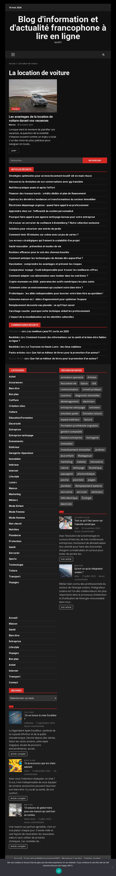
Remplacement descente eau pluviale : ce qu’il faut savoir (42, 305)
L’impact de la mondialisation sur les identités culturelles (41, 317)
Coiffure (14, 400)
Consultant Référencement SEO (42, 858)
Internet (13, 470)
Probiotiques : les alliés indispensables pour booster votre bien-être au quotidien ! (56, 293)
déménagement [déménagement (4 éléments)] (70, 401)
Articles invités (92, 858)
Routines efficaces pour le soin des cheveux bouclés (39, 252)
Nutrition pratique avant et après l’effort (32, 187)
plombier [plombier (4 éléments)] (66, 486)
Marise (12, 124)
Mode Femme (17, 511)
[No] (112, 867)
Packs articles (17, 352)
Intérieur (14, 464)
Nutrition (14, 529)
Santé (12, 547)
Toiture (13, 570)
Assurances (16, 382)
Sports (13, 558)
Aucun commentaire (84, 531)
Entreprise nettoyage (21, 435)
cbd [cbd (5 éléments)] (94, 383)
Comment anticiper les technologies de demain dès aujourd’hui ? (46, 258)
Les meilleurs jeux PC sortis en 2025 (48, 331)
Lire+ (13, 150)
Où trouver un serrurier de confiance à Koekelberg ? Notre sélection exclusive (54, 222)
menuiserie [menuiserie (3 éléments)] (96, 461)
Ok (58, 871)
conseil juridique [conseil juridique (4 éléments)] (91, 389)
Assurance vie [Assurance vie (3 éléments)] (68, 383)
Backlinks (14, 337)
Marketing (15, 494)
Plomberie (15, 535)
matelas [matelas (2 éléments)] (81, 461)
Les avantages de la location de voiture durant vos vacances (33, 95)
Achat (12, 376)
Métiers (13, 500)
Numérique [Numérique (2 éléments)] (95, 467)
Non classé (15, 523)
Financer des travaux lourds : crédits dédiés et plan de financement (47, 193)
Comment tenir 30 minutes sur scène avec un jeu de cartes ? (44, 234)
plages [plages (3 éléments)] (91, 479)
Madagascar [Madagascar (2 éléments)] (85, 455)
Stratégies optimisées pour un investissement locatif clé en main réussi (50, 175)
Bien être (14, 388)
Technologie (16, 564)
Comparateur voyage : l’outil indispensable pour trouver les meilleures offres (53, 269)
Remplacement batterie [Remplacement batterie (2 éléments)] (88, 486)
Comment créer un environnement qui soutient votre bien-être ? (46, 287)
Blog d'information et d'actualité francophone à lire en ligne (58, 27)
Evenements (16, 441)
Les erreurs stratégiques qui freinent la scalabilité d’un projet (44, 240)
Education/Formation (21, 417)
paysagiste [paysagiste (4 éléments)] (67, 473)
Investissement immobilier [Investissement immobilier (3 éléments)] (76, 449)
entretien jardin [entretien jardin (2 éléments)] (69, 413)
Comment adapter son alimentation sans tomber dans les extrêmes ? (48, 275)
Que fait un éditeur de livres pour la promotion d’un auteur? (66, 352)
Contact (13, 682)
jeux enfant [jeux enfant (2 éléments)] (67, 455)
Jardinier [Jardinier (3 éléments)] (100, 449)
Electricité (15, 423)
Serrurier (14, 553)
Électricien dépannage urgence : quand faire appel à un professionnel (48, 205)
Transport (14, 576)
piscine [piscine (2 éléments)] (65, 479)
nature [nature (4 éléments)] (64, 467)
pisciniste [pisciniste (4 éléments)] (78, 479)
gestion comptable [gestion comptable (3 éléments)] (71, 431)
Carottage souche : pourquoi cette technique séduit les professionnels (49, 311)
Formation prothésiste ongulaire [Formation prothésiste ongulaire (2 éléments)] (79, 425)
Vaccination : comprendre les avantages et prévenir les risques (45, 264)
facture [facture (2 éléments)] (88, 419)
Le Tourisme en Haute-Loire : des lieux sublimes (53, 346)
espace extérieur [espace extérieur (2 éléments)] (70, 419)
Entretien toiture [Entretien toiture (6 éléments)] (92, 413)
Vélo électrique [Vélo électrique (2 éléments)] (69, 498)
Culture (13, 411)
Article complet (18, 753)
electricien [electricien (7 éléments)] (88, 401)
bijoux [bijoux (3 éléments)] (84, 383)
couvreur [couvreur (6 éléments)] (66, 395)
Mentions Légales (72, 858)
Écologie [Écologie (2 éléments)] (86, 498)
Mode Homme (17, 517)
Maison (13, 488)
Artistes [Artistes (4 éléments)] (92, 377)
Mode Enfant (16, 506)
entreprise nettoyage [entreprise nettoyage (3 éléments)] (73, 407)
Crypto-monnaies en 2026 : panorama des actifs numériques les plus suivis (51, 281)
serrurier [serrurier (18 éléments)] (82, 492)
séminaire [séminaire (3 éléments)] (97, 492)
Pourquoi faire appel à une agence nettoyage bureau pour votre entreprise (52, 217)
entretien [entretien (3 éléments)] (94, 407)
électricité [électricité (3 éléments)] (66, 504)
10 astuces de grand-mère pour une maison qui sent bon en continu (39, 811)
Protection (15, 541)
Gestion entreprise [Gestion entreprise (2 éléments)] (71, 437)
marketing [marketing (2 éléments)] (66, 461)
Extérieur (14, 447)
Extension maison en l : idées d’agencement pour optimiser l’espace (48, 299)
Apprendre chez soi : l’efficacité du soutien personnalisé (41, 211)
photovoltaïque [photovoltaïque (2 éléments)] (86, 473)
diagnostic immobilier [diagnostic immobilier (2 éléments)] (87, 395)
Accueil (13, 617)
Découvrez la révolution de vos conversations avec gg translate (46, 181)
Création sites (17, 406)
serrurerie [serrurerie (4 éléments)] (66, 492)
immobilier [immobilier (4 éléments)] (67, 443)
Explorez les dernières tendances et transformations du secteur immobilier (52, 199)
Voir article (66, 559)
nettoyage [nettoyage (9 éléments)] (78, 467)
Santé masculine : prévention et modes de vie (35, 246)
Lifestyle (14, 476)
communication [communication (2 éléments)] (69, 389)
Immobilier (15, 459)
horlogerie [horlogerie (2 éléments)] (92, 437)
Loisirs (13, 482)
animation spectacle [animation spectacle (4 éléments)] (72, 377)
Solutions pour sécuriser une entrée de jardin (35, 228)
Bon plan (14, 394)
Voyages (15, 109)
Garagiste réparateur (21, 453)
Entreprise (15, 429)
